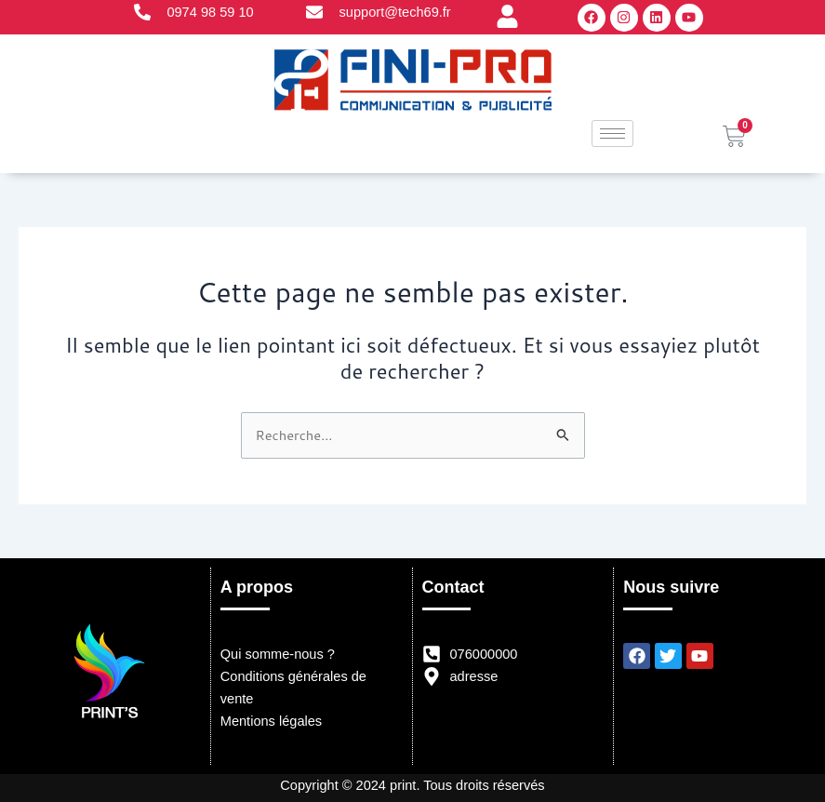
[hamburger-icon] (612, 133)
